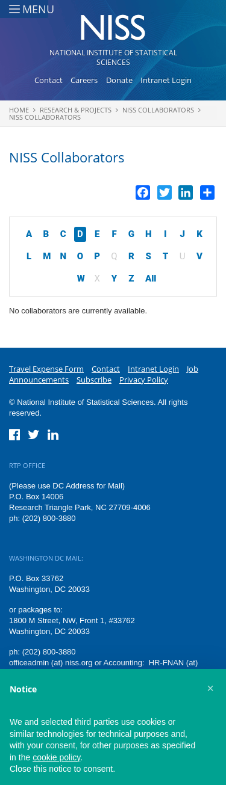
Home (19, 109)
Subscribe (94, 379)
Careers (84, 80)
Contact (48, 80)
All (150, 278)
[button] (210, 688)
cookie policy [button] (56, 757)
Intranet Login (166, 80)
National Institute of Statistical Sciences (113, 57)
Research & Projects (75, 109)
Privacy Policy (143, 379)
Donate (119, 80)
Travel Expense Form (46, 368)
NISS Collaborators (158, 109)
